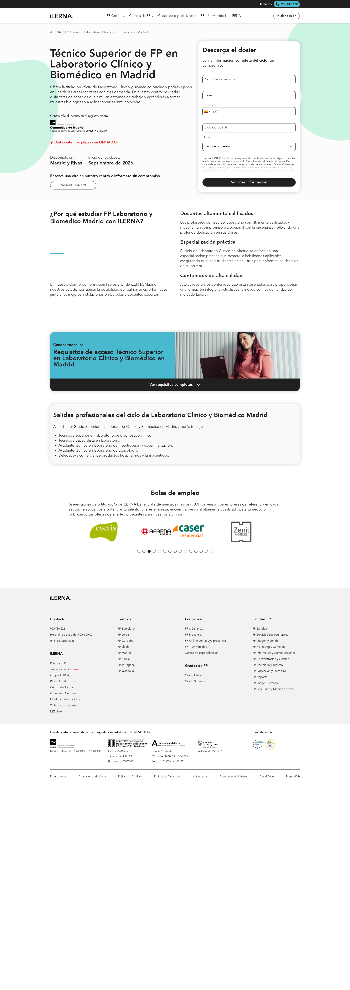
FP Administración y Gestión (270, 659)
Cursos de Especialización (201, 652)
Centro (208, 137)
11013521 (180, 761)
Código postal (216, 127)
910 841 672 (289, 4)
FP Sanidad (259, 628)
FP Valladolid (126, 671)
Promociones (58, 776)
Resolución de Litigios (233, 776)
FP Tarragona (126, 665)
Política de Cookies (130, 776)
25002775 (122, 751)
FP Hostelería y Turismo (267, 665)
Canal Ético (267, 776)
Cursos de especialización (177, 16)
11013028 (165, 761)
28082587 (91, 131)
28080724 (81, 751)
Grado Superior (195, 681)
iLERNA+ (236, 16)
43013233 (128, 756)
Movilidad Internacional (65, 699)
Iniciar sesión (287, 16)
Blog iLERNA (58, 681)
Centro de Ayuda (61, 687)
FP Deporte (260, 677)
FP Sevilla (124, 659)
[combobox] (210, 111)
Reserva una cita (73, 185)
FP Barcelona (126, 628)
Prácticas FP (58, 663)
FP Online (116, 16)
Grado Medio (193, 675)
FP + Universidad (213, 16)
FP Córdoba (125, 640)
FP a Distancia (194, 628)
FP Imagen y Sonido (265, 640)
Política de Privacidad (167, 776)
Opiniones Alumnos (63, 693)
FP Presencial (193, 634)
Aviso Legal (200, 776)
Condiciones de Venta (92, 776)
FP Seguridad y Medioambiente (273, 689)
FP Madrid (72, 32)
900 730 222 (57, 628)
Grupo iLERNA (59, 675)
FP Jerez (123, 634)
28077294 (102, 131)
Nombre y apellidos (220, 79)
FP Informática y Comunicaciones (273, 652)
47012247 (216, 751)
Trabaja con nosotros (63, 705)
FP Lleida (123, 646)
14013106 (185, 756)
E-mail (209, 95)
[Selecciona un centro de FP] (249, 146)
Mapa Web (293, 776)
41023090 (166, 751)
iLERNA (55, 32)
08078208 (128, 761)
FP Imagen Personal (265, 683)
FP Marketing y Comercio (268, 646)
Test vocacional (60, 669)
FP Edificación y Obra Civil (269, 671)
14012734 (170, 756)
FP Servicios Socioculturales (270, 634)
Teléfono (209, 105)
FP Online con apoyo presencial (205, 640)
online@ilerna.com (62, 640)
